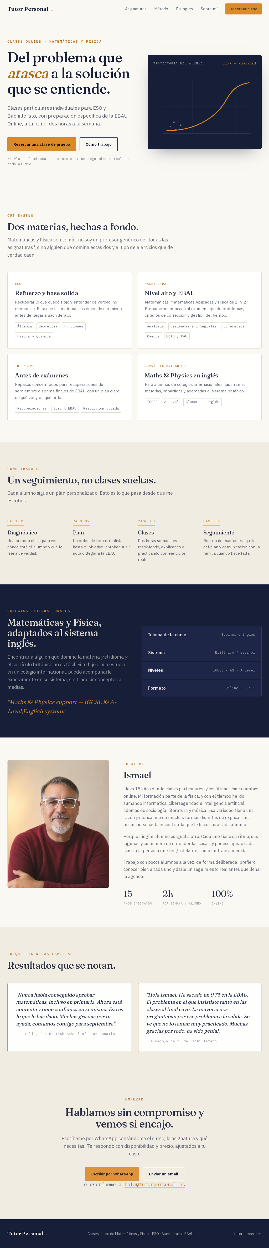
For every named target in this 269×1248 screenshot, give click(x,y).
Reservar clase (243, 8)
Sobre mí (209, 8)
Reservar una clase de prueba (41, 144)
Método (161, 8)
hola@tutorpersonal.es (155, 1186)
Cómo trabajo (99, 144)
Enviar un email (163, 1175)
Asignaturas (135, 8)
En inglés (184, 8)
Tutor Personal (30, 8)
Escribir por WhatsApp (112, 1175)
